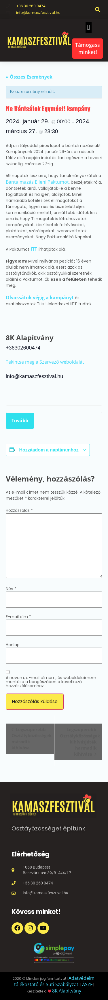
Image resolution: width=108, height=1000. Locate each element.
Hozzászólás (19, 510)
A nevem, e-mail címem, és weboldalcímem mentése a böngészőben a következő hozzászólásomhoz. (51, 682)
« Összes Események (29, 77)
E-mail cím (18, 617)
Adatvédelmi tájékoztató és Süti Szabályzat (55, 981)
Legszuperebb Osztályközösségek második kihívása (32, 738)
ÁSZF (87, 984)
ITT (34, 249)
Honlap (13, 645)
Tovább (20, 420)
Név (11, 589)
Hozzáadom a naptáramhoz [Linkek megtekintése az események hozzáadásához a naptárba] (48, 449)
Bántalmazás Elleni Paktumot (37, 182)
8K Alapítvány (66, 991)
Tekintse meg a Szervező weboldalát (45, 362)
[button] (97, 9)
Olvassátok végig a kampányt (40, 297)
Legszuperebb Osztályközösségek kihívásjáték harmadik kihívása (80, 741)
